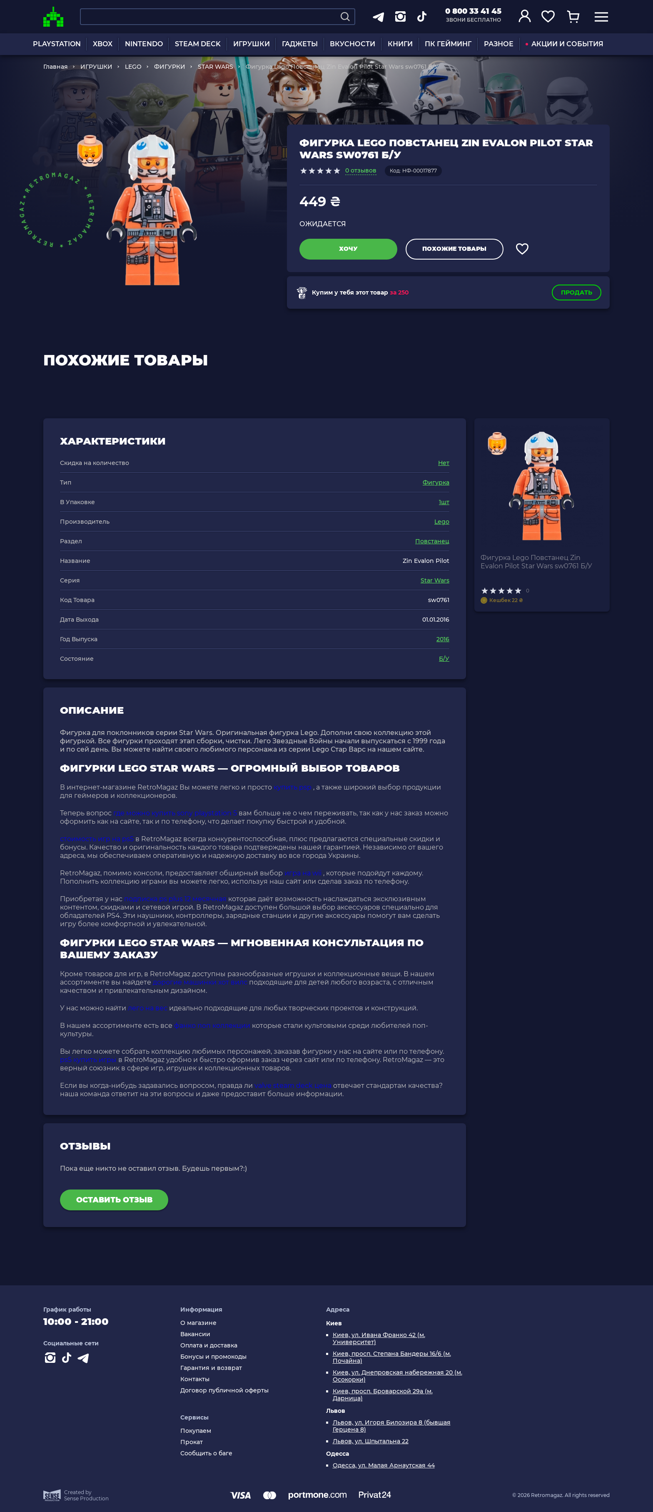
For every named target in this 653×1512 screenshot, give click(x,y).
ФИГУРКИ (169, 66)
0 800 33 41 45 (473, 11)
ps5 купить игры (88, 1060)
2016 (442, 639)
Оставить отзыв (114, 1200)
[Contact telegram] (85, 1359)
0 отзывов (360, 170)
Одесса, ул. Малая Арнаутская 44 (384, 1465)
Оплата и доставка (208, 1345)
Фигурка (436, 482)
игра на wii (303, 873)
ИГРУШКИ (251, 44)
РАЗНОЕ (498, 44)
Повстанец (432, 541)
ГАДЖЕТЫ (300, 44)
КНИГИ (400, 44)
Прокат (191, 1442)
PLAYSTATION (57, 44)
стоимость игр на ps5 (97, 839)
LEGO (133, 66)
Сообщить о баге (206, 1453)
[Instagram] (51, 1359)
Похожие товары (454, 248)
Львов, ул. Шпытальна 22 (371, 1441)
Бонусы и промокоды (213, 1356)
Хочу (348, 248)
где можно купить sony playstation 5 (175, 813)
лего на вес (147, 1008)
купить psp (293, 787)
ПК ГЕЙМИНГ (448, 44)
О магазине (198, 1323)
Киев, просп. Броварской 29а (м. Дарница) (383, 1395)
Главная (55, 66)
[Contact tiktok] (68, 1359)
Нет (443, 463)
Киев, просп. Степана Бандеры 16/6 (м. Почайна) (392, 1357)
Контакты (194, 1379)
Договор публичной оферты (224, 1390)
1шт (444, 502)
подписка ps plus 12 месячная (175, 899)
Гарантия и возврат (211, 1368)
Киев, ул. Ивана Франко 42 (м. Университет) (379, 1339)
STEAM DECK (198, 44)
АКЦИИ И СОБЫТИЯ (564, 44)
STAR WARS (215, 66)
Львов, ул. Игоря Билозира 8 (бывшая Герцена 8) (392, 1426)
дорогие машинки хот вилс (200, 982)
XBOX (102, 44)
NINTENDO (144, 44)
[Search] (345, 16)
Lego (441, 521)
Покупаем (195, 1431)
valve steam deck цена (292, 1086)
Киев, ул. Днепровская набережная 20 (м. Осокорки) (397, 1376)
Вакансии (195, 1334)
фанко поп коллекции (212, 1026)
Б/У (444, 658)
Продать (576, 292)
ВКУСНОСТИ (352, 44)
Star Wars (435, 580)
